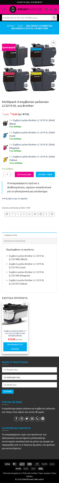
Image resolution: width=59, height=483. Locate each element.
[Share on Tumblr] (46, 214)
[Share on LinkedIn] (40, 214)
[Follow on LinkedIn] (42, 419)
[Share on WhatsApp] (6, 214)
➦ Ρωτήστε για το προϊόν (14, 198)
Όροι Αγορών (44, 473)
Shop (20, 26)
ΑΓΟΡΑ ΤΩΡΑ (45, 174)
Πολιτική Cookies (29, 473)
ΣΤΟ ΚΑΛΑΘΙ (24, 174)
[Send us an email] (32, 419)
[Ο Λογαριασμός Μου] (50, 9)
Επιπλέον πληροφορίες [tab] (14, 241)
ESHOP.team (27, 479)
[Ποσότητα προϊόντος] (7, 174)
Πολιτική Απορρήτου (12, 473)
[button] (4, 9)
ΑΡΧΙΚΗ (10, 26)
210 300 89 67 (36, 2)
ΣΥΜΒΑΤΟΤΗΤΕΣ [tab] (10, 235)
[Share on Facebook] (12, 214)
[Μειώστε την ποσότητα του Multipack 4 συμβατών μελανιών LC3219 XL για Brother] (3, 174)
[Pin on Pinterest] (35, 214)
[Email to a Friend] (29, 214)
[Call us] (37, 419)
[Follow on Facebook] (16, 419)
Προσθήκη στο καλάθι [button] (15, 346)
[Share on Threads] (24, 214)
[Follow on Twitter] (27, 419)
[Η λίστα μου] (46, 9)
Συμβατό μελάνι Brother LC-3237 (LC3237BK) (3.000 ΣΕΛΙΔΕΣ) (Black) (15, 333)
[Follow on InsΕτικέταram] (21, 419)
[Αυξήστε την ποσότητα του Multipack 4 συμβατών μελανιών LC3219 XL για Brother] (11, 174)
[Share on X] (18, 214)
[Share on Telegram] (52, 214)
